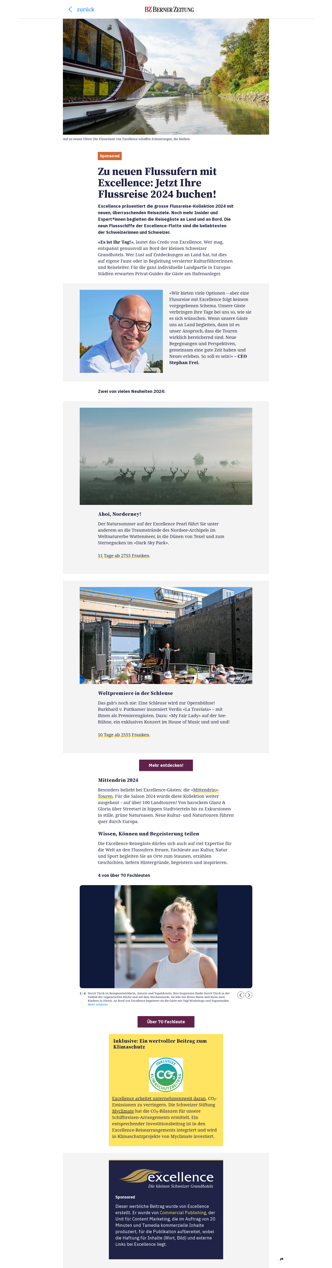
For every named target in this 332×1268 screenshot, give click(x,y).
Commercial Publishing (183, 1212)
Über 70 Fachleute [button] (166, 1022)
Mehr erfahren (98, 1004)
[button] (240, 995)
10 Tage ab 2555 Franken (123, 735)
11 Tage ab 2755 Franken (123, 555)
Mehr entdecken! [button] (166, 765)
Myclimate (123, 1111)
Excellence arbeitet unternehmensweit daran (159, 1098)
